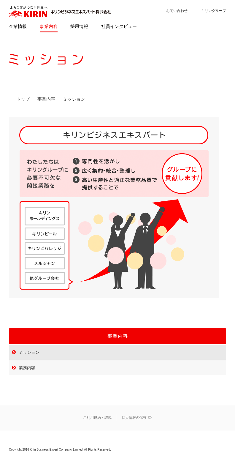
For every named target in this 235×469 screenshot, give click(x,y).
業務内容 (27, 367)
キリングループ (213, 11)
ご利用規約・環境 (97, 418)
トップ (23, 99)
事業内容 (46, 99)
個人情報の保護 (134, 418)
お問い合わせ (177, 11)
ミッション (29, 352)
